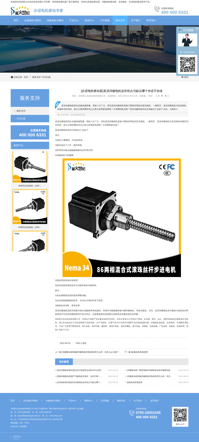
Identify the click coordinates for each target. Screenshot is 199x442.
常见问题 (46, 77)
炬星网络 (23, 426)
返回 (186, 77)
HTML (27, 423)
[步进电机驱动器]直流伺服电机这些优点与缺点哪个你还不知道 (83, 382)
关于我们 (135, 20)
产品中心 (74, 20)
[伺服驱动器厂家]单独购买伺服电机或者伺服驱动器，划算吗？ (153, 370)
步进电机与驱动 (32, 20)
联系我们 (151, 20)
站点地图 (80, 409)
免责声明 (71, 409)
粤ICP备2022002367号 (58, 409)
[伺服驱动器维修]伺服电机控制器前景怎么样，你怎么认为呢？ (90, 352)
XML (21, 423)
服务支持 (120, 20)
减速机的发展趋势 (139, 352)
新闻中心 (89, 20)
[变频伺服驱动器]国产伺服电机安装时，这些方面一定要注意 (82, 376)
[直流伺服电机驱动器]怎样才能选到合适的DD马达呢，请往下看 (83, 370)
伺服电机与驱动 (55, 20)
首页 (16, 20)
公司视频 (105, 20)
